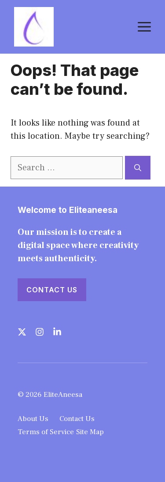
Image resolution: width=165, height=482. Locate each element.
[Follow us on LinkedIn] (57, 331)
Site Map (90, 432)
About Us (33, 419)
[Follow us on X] (22, 331)
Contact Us (51, 289)
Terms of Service (46, 432)
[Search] (137, 168)
